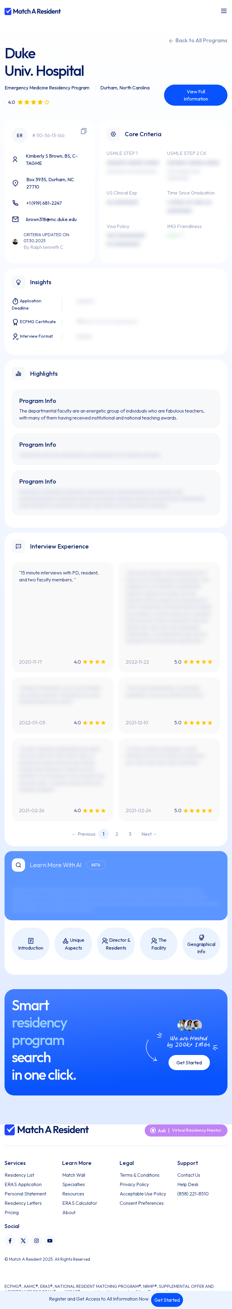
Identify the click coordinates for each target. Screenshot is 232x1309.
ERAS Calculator (79, 1203)
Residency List (19, 1175)
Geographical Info (201, 944)
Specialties (73, 1184)
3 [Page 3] (130, 834)
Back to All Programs (197, 40)
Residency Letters (23, 1203)
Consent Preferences (142, 1203)
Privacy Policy (134, 1184)
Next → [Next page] (149, 834)
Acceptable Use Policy (143, 1194)
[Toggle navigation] (223, 10)
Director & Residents (116, 943)
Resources (73, 1194)
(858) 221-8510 (193, 1194)
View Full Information (196, 95)
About (69, 1212)
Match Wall (73, 1175)
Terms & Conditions (140, 1175)
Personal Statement (25, 1194)
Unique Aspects (73, 943)
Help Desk (187, 1184)
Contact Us (188, 1175)
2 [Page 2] (116, 834)
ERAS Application (23, 1184)
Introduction (30, 944)
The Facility (158, 943)
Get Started (167, 1300)
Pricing (12, 1212)
